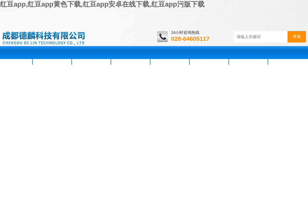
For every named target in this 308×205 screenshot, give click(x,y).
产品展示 (131, 61)
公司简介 (52, 61)
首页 (17, 61)
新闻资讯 (91, 61)
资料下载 (209, 61)
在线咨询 (248, 61)
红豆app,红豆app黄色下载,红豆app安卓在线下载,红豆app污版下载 (102, 4)
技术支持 (170, 61)
